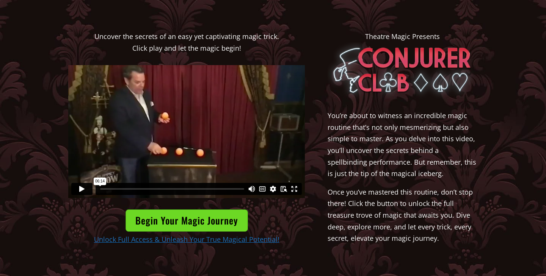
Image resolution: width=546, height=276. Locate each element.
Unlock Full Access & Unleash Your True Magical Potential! (186, 239)
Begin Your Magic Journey (186, 220)
